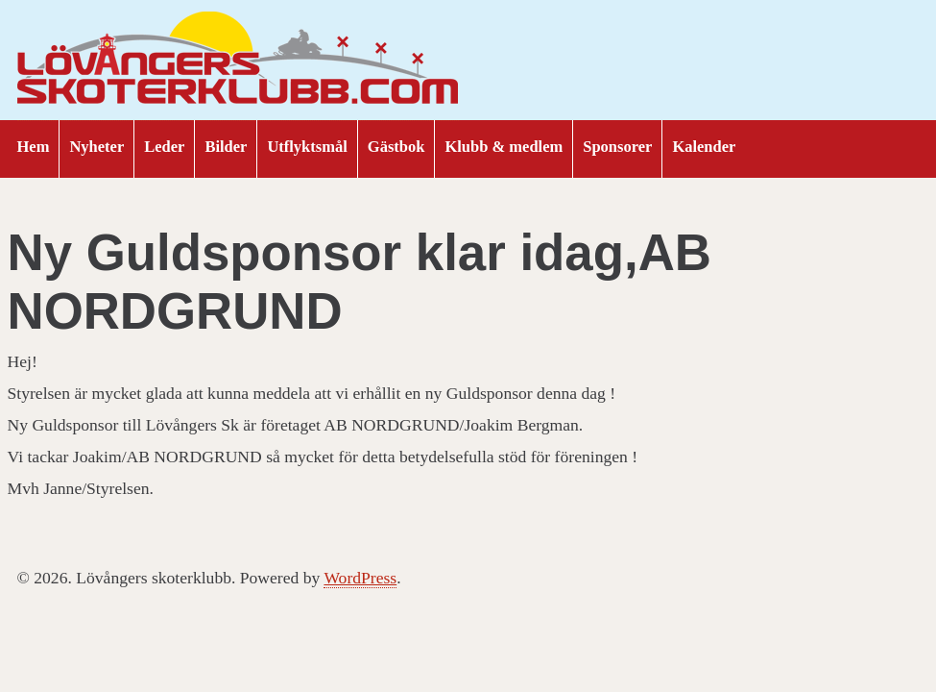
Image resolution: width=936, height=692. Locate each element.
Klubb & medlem (503, 146)
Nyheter (96, 146)
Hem (33, 146)
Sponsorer (617, 146)
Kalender (703, 146)
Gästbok (396, 146)
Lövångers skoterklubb (238, 60)
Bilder (225, 146)
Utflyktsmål (307, 146)
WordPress (360, 577)
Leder (164, 146)
